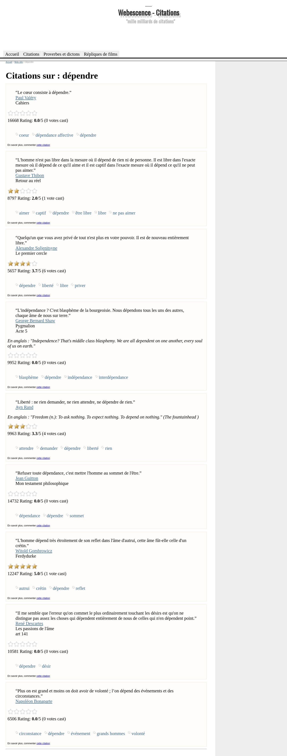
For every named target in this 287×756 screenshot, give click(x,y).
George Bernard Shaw (35, 320)
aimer (24, 212)
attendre (26, 448)
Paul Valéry (26, 97)
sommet (77, 515)
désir (46, 666)
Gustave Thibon (30, 175)
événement (80, 733)
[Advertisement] (148, 37)
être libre (83, 212)
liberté (47, 285)
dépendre (88, 135)
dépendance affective (54, 135)
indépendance (80, 377)
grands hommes (111, 733)
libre (102, 212)
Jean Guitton (27, 478)
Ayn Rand (24, 407)
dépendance (29, 515)
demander (49, 448)
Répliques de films (100, 54)
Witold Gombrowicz (34, 550)
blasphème (28, 377)
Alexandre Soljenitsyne (36, 248)
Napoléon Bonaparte (34, 701)
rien (108, 448)
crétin (41, 588)
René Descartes (29, 623)
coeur (24, 135)
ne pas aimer (124, 212)
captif (41, 212)
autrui (24, 588)
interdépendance (113, 377)
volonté (138, 733)
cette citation (43, 145)
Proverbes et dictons (62, 54)
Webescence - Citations (148, 12)
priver (80, 285)
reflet (80, 588)
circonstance (30, 733)
